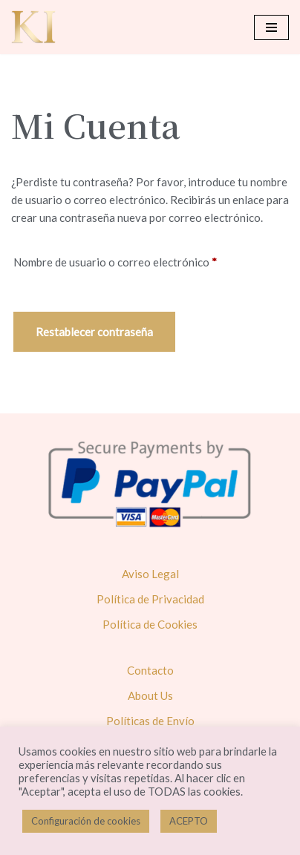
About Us (150, 695)
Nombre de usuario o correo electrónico (115, 260)
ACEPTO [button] (188, 821)
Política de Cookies (150, 624)
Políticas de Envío (150, 720)
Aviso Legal (150, 573)
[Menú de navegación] (271, 27)
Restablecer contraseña (94, 331)
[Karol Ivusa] (33, 27)
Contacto (150, 670)
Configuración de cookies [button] (85, 821)
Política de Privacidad (150, 599)
